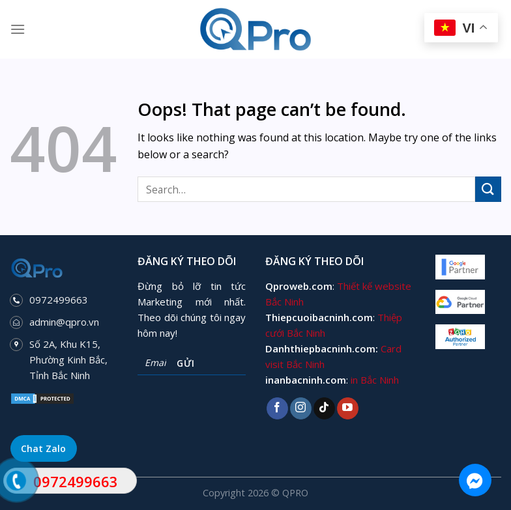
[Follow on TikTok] (324, 408)
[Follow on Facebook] (277, 408)
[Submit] (488, 189)
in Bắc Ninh (375, 379)
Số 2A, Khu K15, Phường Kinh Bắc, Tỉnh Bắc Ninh (68, 359)
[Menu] (17, 29)
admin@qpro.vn (64, 321)
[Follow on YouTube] (347, 408)
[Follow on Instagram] (301, 408)
